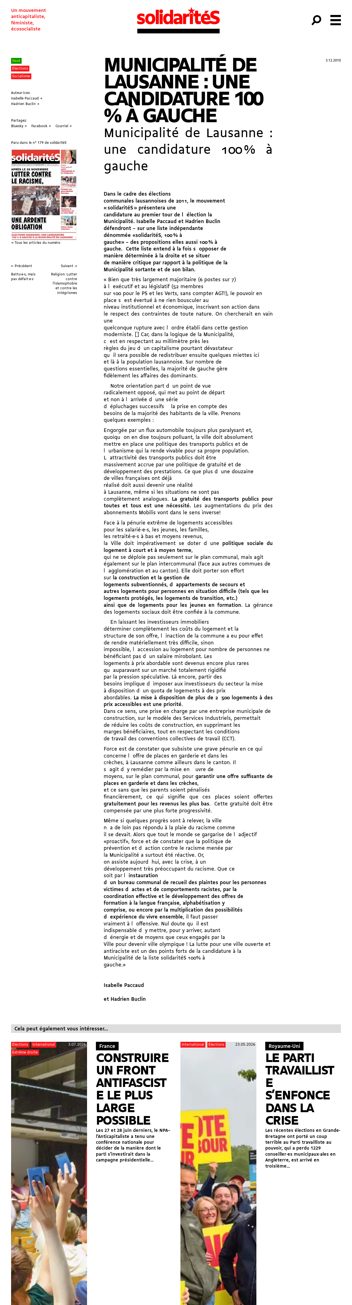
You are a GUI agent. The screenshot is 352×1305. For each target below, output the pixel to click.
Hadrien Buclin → (25, 104)
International (43, 1044)
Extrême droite (25, 1052)
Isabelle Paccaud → (26, 98)
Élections (20, 68)
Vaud (16, 61)
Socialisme (21, 76)
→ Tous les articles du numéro (35, 243)
